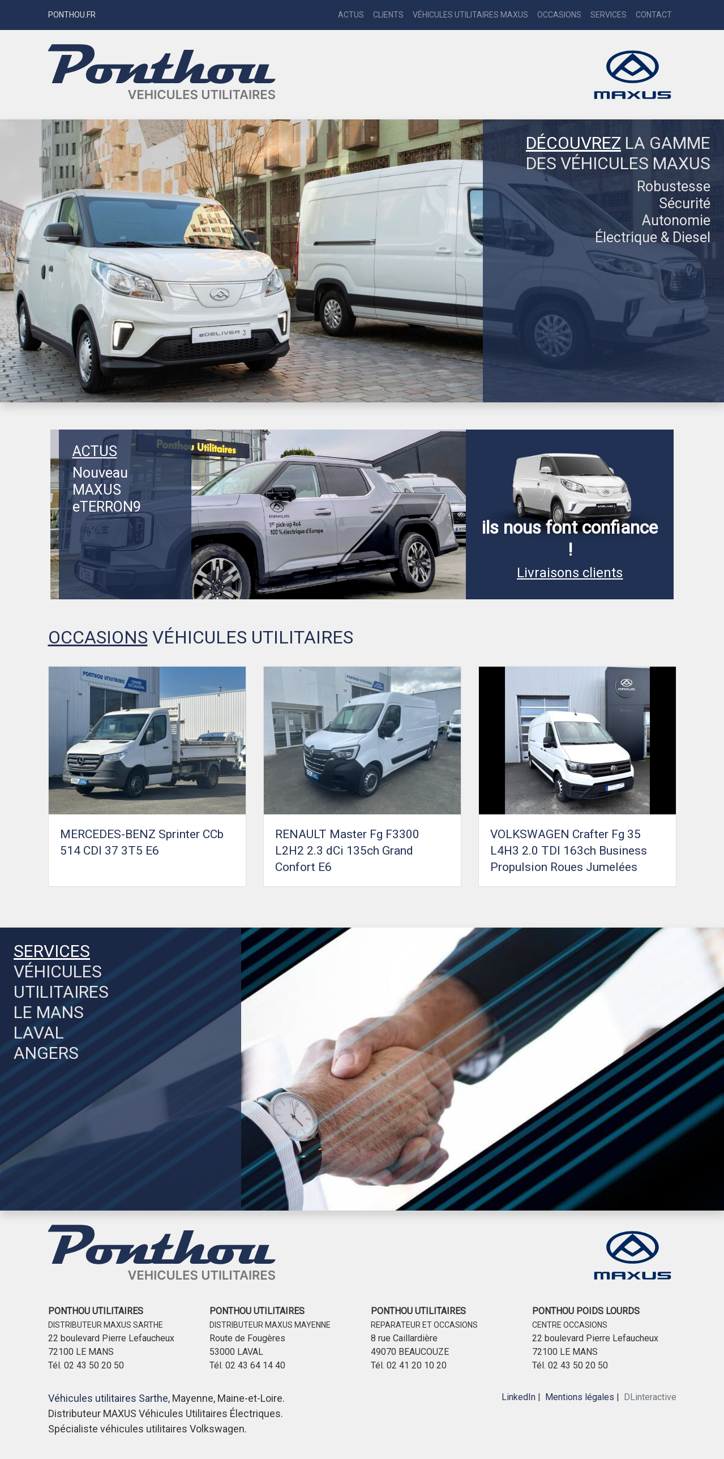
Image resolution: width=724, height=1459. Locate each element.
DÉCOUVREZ (573, 143)
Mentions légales (579, 1397)
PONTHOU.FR (72, 14)
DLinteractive (650, 1397)
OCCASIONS (98, 637)
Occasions (559, 14)
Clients (388, 14)
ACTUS (94, 451)
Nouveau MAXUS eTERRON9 (106, 490)
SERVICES (52, 951)
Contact (654, 14)
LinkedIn (518, 1397)
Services (608, 14)
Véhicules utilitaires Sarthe (108, 1398)
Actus (351, 14)
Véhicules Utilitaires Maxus (470, 14)
